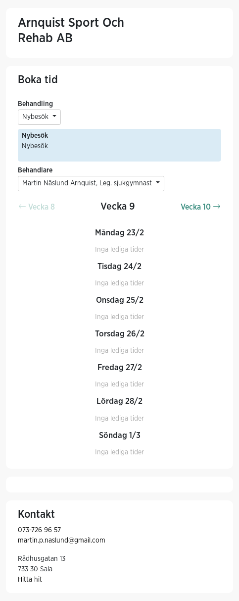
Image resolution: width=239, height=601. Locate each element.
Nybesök (36, 116)
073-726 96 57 (39, 530)
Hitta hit (30, 579)
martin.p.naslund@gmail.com (61, 540)
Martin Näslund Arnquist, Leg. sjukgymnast (88, 183)
